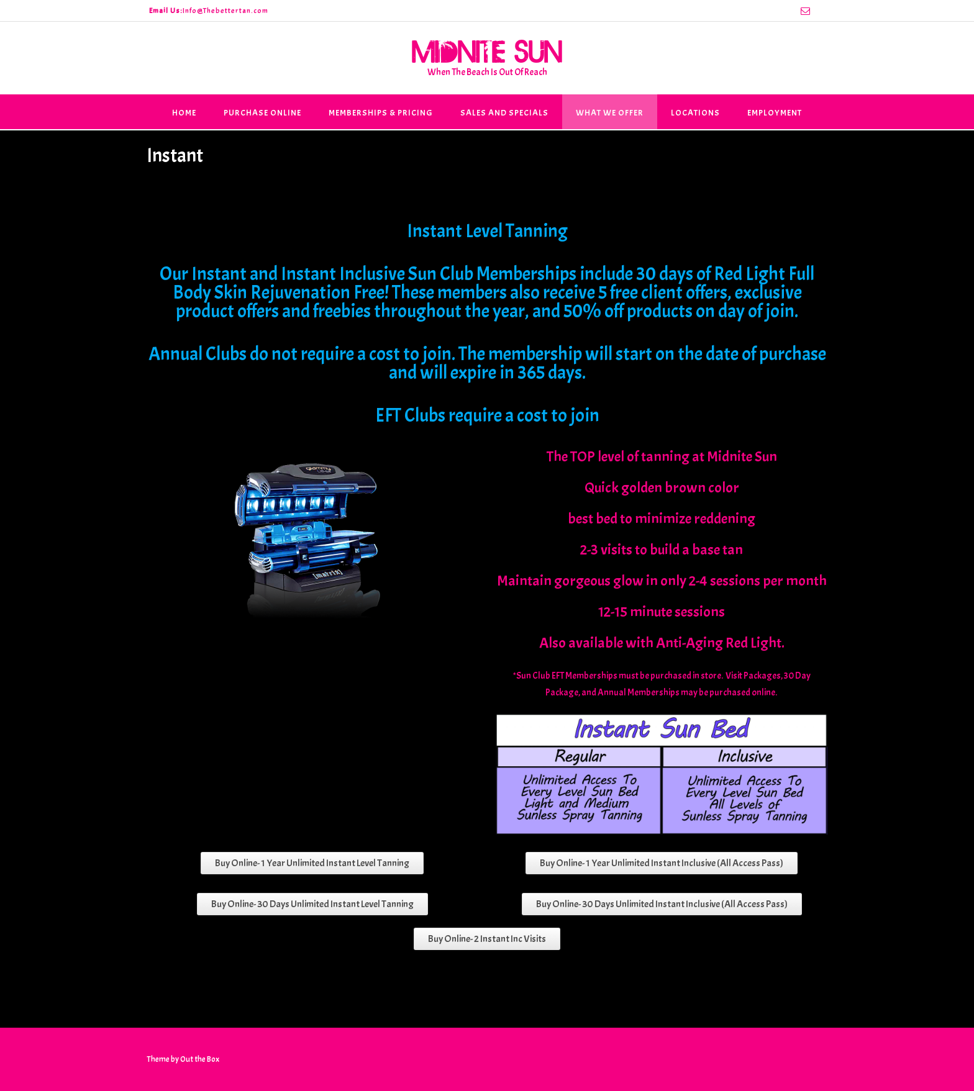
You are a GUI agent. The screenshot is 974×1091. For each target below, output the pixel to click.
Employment (774, 112)
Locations (695, 112)
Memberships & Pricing (381, 112)
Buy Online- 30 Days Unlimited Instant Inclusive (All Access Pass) (662, 904)
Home (184, 112)
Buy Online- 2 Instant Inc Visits (487, 939)
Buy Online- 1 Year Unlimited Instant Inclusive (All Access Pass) (661, 863)
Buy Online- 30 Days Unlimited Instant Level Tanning (312, 904)
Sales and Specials (504, 112)
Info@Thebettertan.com (225, 11)
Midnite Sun (487, 50)
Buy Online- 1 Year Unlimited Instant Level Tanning (312, 863)
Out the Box (199, 1059)
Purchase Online (262, 112)
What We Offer (610, 112)
